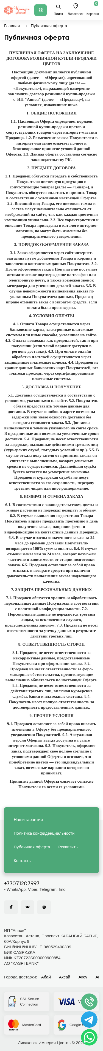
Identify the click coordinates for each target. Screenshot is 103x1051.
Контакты (23, 860)
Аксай (64, 977)
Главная (12, 25)
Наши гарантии (28, 819)
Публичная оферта (49, 25)
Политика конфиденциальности (44, 833)
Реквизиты (68, 847)
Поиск (58, 10)
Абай (46, 977)
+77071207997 (22, 884)
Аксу (83, 977)
